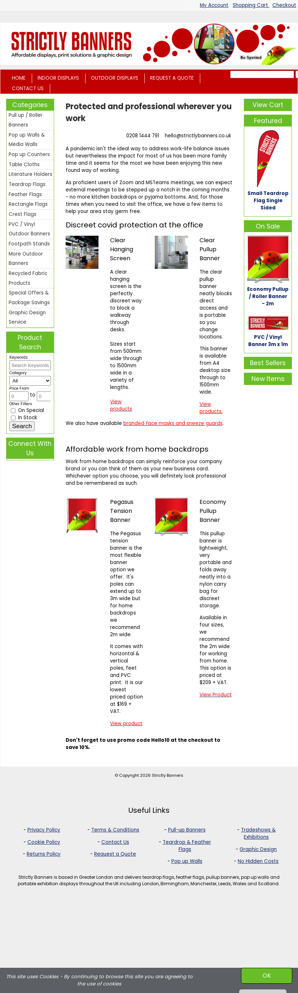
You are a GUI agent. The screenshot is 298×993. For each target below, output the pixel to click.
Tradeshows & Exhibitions (258, 833)
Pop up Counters (29, 154)
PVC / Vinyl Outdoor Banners (29, 229)
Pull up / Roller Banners (26, 120)
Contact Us (115, 842)
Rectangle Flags (28, 204)
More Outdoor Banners (26, 259)
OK (267, 975)
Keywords (18, 357)
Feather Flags (25, 194)
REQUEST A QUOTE (172, 78)
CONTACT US (28, 88)
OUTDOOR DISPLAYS (114, 78)
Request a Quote (115, 854)
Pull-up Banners (187, 829)
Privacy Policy (43, 829)
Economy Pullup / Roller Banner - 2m (268, 296)
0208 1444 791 (142, 135)
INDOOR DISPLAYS (58, 78)
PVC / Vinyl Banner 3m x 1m (268, 341)
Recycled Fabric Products (28, 278)
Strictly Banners (167, 775)
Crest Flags (22, 214)
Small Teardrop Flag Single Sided (268, 200)
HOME (19, 78)
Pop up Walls (186, 861)
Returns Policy (44, 854)
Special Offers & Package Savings (29, 297)
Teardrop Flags (27, 184)
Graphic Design (258, 849)
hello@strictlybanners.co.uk (198, 135)
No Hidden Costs (258, 861)
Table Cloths (24, 164)
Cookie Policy (43, 842)
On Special (27, 410)
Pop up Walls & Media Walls (27, 140)
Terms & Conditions (115, 829)
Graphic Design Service (27, 317)
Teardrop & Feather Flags (187, 846)
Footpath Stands (29, 243)
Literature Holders (30, 174)
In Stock (24, 417)
